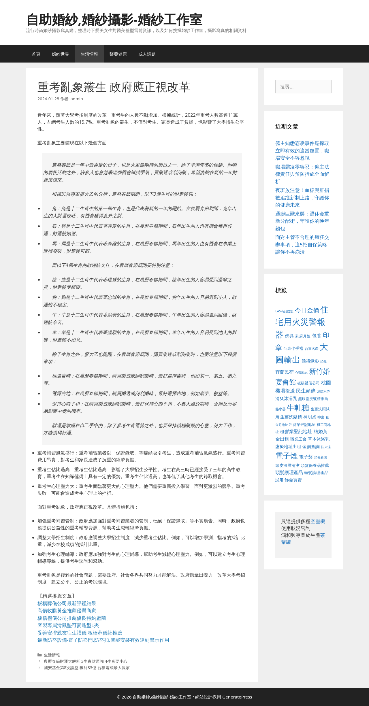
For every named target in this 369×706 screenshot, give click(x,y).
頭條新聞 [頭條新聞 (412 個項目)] (320, 457)
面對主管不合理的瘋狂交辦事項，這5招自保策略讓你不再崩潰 (302, 244)
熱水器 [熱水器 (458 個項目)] (280, 409)
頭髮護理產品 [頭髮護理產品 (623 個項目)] (289, 472)
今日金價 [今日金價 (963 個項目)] (307, 310)
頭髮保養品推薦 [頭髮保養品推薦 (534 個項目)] (315, 465)
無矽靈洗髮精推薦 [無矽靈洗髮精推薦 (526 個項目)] (313, 398)
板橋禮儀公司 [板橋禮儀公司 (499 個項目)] (308, 383)
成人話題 (147, 54)
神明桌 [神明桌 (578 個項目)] (309, 417)
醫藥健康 (118, 54)
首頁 (36, 54)
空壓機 (317, 521)
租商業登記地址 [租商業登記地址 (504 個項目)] (302, 424)
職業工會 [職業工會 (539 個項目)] (298, 439)
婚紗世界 (60, 54)
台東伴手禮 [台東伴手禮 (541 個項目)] (293, 348)
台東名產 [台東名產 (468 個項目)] (312, 348)
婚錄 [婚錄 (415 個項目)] (323, 361)
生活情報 (89, 54)
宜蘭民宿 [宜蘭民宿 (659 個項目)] (284, 372)
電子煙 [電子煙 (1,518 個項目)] (286, 455)
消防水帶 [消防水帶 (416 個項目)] (323, 391)
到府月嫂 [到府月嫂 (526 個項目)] (302, 336)
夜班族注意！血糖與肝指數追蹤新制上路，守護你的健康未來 (302, 197)
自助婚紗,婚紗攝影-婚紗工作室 (114, 19)
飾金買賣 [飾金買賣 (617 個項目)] (293, 480)
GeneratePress (237, 697)
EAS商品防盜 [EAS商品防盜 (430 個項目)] (284, 311)
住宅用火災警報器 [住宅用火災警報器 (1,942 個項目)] (302, 321)
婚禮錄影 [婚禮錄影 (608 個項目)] (310, 361)
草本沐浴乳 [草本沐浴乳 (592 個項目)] (319, 439)
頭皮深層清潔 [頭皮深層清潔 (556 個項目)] (287, 465)
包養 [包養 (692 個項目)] (316, 335)
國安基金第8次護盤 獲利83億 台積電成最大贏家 (87, 667)
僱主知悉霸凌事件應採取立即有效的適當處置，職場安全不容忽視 (302, 150)
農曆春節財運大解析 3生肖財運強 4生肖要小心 (85, 661)
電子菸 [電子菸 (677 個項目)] (306, 456)
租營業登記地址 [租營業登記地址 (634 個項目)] (296, 431)
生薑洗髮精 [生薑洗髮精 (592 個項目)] (291, 417)
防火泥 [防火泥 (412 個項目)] (326, 447)
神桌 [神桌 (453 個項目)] (320, 417)
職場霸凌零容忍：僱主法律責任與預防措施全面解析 (302, 174)
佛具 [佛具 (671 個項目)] (289, 335)
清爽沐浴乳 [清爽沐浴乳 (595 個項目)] (286, 398)
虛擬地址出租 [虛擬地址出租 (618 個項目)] (288, 446)
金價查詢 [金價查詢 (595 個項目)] (311, 446)
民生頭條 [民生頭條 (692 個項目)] (306, 390)
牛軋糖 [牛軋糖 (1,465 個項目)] (298, 407)
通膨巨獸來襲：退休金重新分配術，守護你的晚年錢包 (302, 221)
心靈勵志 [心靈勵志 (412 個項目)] (301, 373)
